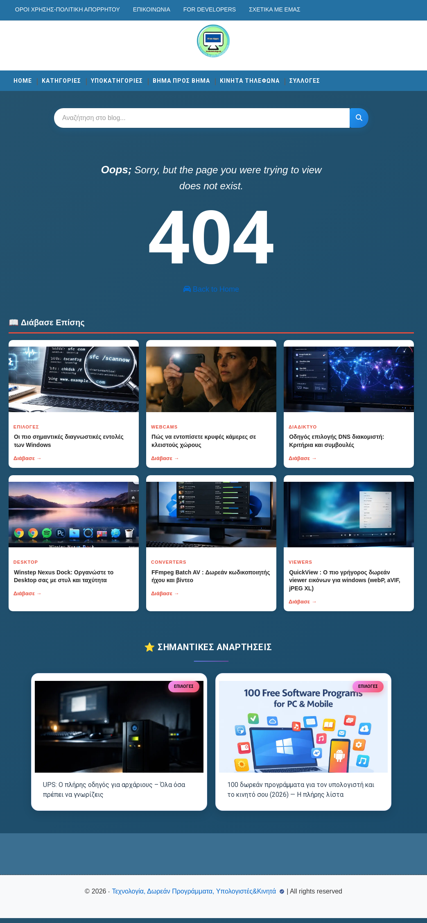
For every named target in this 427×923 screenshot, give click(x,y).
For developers (209, 9)
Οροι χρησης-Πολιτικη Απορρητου (67, 9)
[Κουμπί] (357, 117)
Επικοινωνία (151, 9)
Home (23, 79)
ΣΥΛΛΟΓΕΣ (304, 79)
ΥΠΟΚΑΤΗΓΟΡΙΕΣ (117, 79)
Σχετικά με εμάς (274, 9)
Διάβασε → (28, 467)
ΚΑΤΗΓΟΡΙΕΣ (61, 79)
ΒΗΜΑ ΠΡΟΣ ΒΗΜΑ (181, 79)
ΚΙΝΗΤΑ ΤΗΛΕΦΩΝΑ (250, 79)
